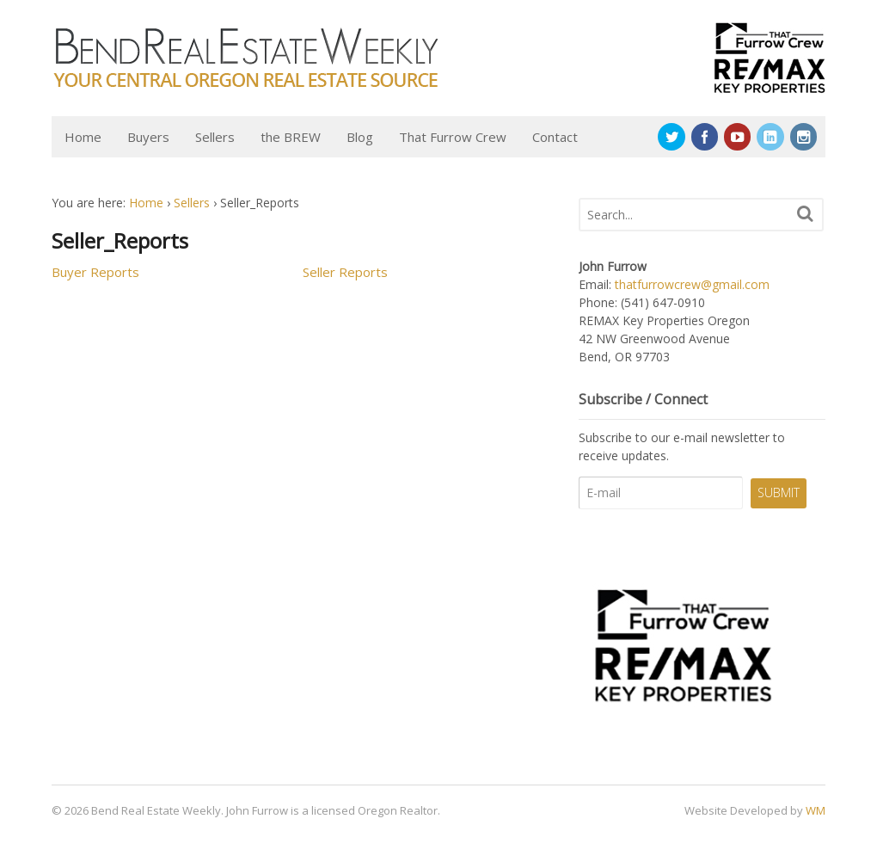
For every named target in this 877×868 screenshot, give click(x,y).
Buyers (148, 136)
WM (815, 810)
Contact (555, 136)
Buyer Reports (95, 271)
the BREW (291, 136)
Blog (360, 136)
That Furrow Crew (452, 136)
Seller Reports (345, 271)
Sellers (215, 136)
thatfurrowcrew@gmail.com (692, 284)
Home (82, 136)
